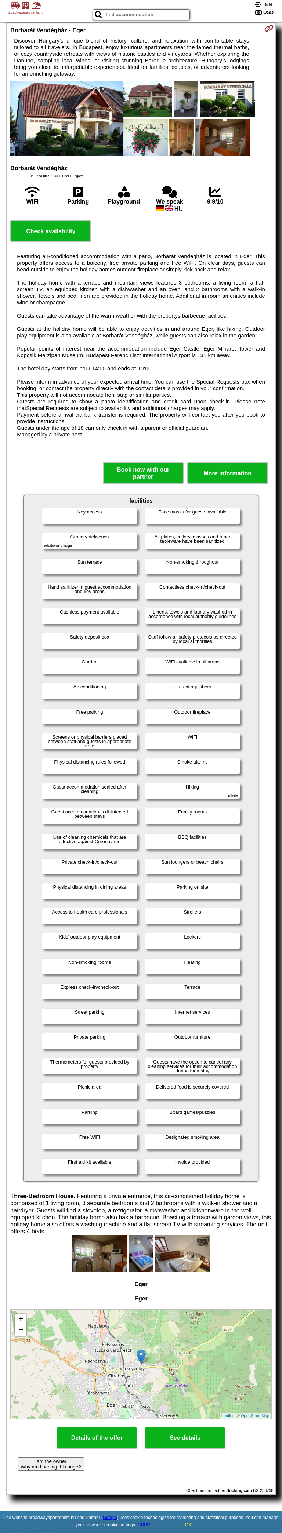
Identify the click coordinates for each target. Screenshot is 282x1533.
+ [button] (20, 1319)
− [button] (20, 1330)
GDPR (143, 1524)
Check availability (50, 231)
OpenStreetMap (255, 1415)
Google (110, 1517)
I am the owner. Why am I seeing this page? (51, 1464)
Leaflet (227, 1415)
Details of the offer (97, 1438)
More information (227, 473)
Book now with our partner (143, 473)
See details (185, 1438)
